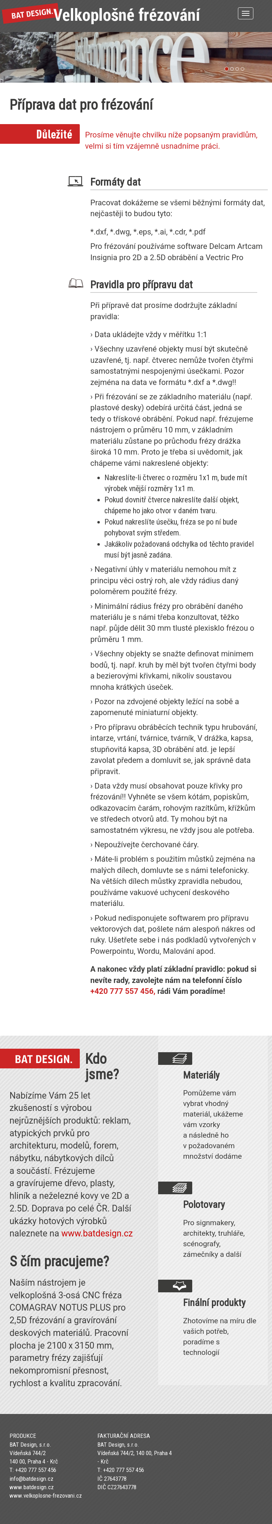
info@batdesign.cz (31, 1478)
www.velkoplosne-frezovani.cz (45, 1495)
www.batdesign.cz (97, 1233)
